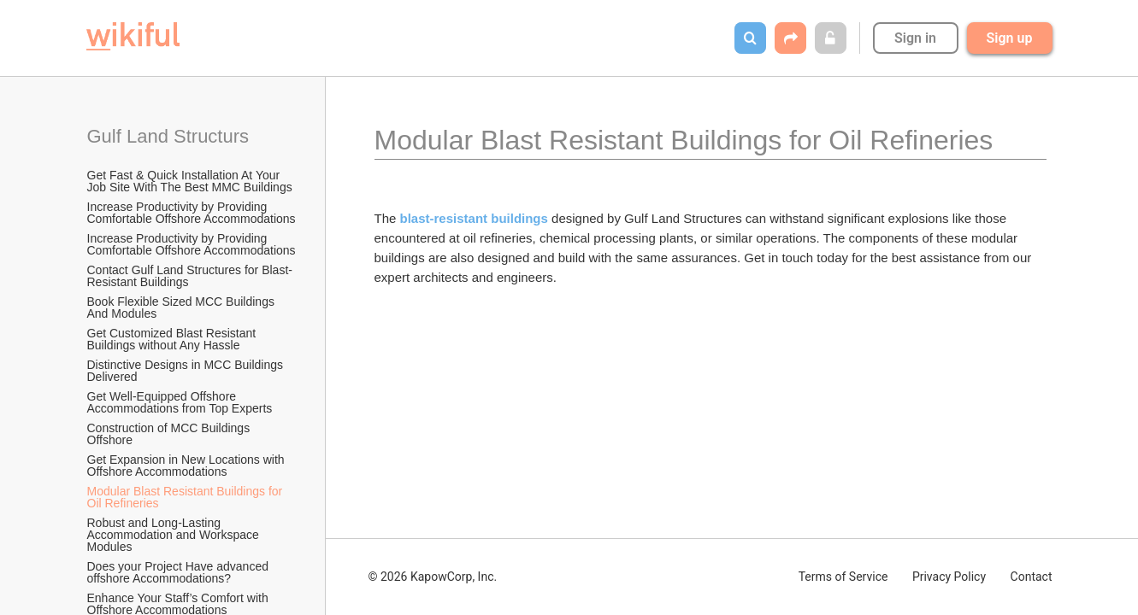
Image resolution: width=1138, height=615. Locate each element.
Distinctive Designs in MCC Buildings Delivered (186, 371)
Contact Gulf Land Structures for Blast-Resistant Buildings (189, 276)
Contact (1032, 576)
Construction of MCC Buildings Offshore (170, 434)
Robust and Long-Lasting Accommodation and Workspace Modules (174, 535)
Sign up (1010, 38)
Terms (843, 576)
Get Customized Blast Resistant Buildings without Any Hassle (173, 339)
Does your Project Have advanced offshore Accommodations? (179, 572)
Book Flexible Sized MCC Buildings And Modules (182, 307)
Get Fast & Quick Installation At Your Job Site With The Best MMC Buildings (189, 181)
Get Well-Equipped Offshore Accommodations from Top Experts (180, 402)
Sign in (915, 38)
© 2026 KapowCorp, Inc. (433, 576)
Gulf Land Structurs (168, 136)
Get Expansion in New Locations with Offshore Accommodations (187, 465)
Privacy (949, 576)
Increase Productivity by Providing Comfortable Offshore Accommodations (191, 213)
